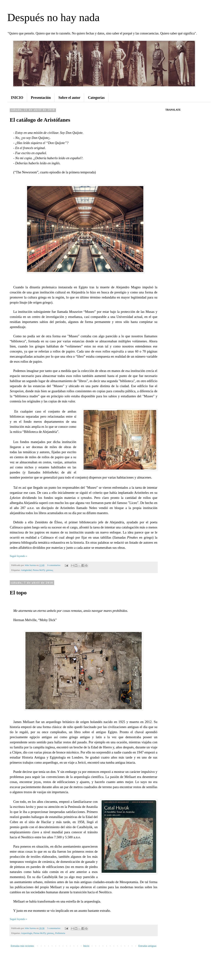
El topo (18, 593)
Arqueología (26, 933)
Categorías (96, 98)
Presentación (41, 98)
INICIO (17, 98)
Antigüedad (26, 570)
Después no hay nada (53, 17)
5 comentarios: (54, 928)
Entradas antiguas (147, 946)
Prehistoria (60, 933)
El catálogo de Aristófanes (40, 120)
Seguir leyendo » (18, 556)
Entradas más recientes (22, 946)
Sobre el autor (69, 98)
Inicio (86, 946)
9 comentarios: (54, 565)
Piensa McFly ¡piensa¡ (43, 570)
